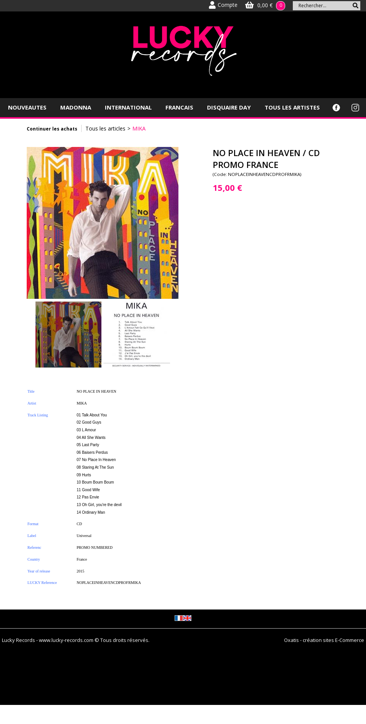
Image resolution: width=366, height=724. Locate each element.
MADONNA (75, 107)
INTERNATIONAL (128, 107)
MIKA (139, 128)
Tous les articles (105, 128)
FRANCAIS (179, 107)
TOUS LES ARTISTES (292, 107)
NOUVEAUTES (27, 107)
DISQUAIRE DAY (229, 107)
